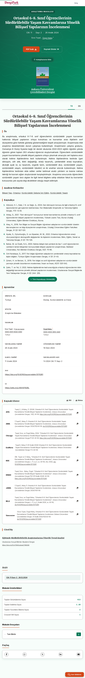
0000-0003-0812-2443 (51, 332)
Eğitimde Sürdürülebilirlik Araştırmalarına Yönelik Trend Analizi (33, 538)
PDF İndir (31, 49)
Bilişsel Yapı (7, 193)
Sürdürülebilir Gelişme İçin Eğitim (35, 193)
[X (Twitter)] (42, 654)
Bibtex (79, 400)
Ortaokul (16, 193)
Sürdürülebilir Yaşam (59, 193)
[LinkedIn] (61, 654)
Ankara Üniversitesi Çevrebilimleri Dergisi (42, 90)
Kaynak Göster (51, 49)
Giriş (76, 3)
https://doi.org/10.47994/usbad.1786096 (15, 545)
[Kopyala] (77, 413)
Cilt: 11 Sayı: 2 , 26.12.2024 (16, 577)
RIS (69, 400)
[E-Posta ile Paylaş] (78, 654)
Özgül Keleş (47, 38)
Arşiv (5, 567)
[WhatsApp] (25, 654)
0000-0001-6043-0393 (13, 332)
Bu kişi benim (19, 329)
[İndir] (78, 634)
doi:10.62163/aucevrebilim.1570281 (55, 426)
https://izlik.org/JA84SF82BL (17, 388)
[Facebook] (7, 654)
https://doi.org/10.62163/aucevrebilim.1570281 (24, 374)
